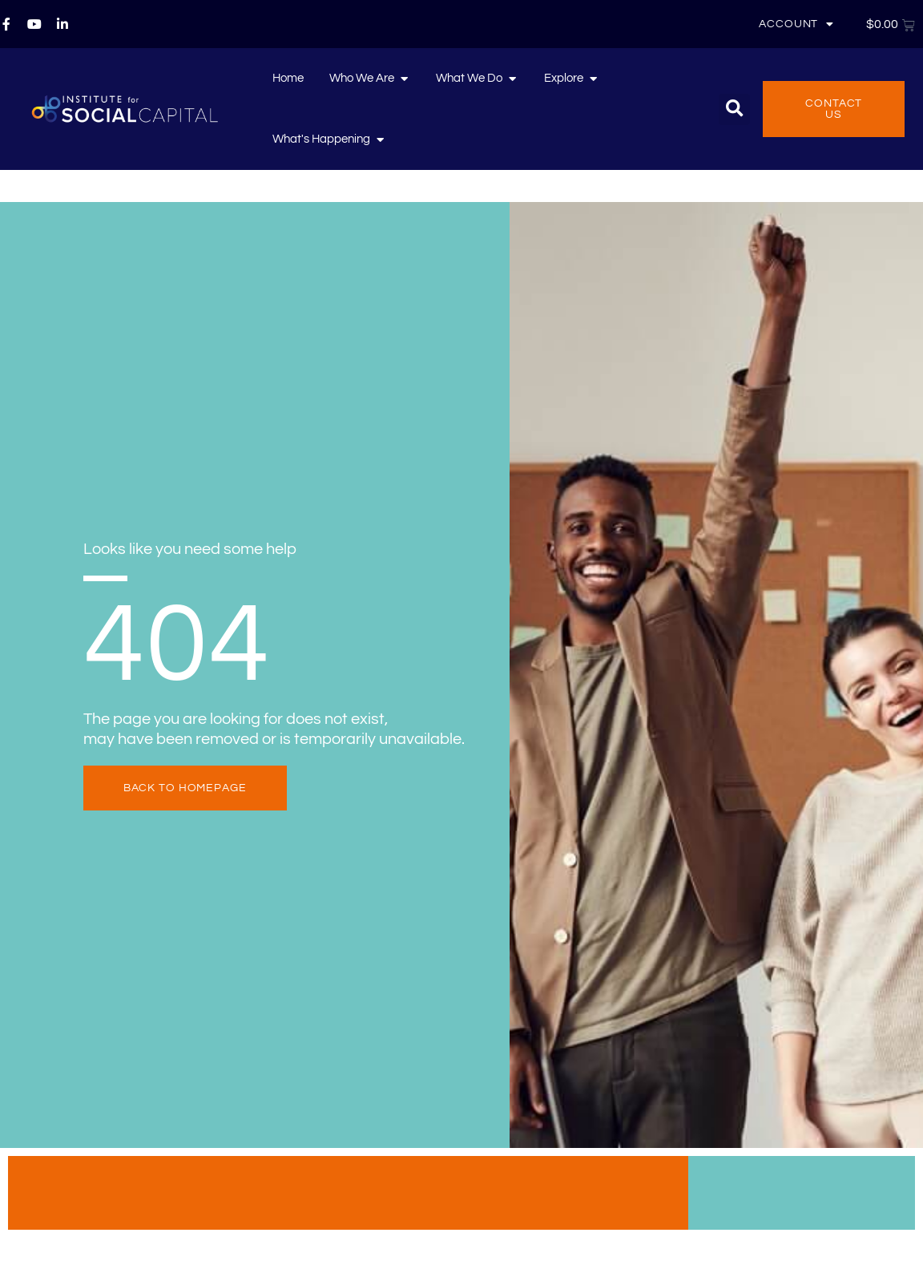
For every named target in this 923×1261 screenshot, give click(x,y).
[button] (734, 109)
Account (796, 24)
